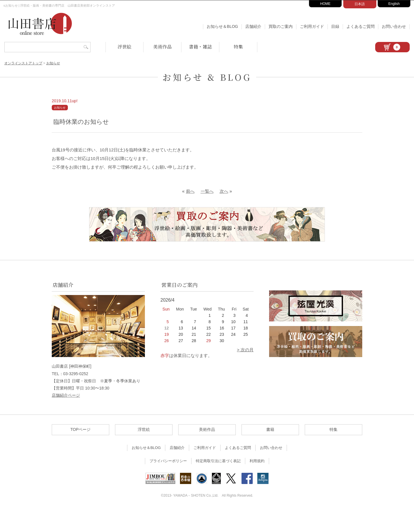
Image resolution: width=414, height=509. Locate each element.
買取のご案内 (281, 26)
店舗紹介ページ (66, 395)
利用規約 (257, 461)
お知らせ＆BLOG (222, 26)
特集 (238, 46)
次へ (224, 191)
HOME (325, 4)
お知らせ (53, 63)
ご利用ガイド (312, 26)
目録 (335, 26)
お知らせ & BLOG (207, 77)
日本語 (359, 4)
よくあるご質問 (360, 26)
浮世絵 (124, 46)
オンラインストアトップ (23, 63)
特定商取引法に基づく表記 (218, 461)
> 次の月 (245, 349)
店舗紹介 (253, 26)
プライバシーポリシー (168, 461)
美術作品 (162, 46)
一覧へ (207, 191)
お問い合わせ (394, 26)
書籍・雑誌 (200, 46)
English (394, 4)
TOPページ (80, 429)
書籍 (270, 429)
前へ (190, 191)
